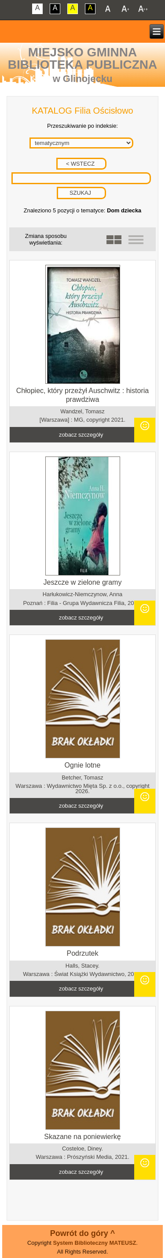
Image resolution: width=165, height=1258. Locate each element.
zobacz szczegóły (81, 434)
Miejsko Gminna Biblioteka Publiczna (83, 58)
